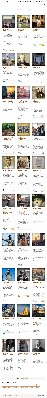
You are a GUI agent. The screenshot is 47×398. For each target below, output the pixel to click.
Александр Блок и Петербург (37, 209)
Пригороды (42, 4)
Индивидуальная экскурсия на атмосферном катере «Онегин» (38, 320)
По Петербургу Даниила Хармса (8, 319)
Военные (16, 387)
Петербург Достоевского (23, 67)
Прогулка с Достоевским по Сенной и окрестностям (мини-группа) (8, 69)
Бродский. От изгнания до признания (23, 283)
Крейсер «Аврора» (35, 387)
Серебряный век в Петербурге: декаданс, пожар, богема (23, 138)
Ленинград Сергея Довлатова (37, 171)
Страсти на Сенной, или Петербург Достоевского (8, 100)
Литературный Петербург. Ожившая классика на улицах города (7, 31)
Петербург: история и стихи (37, 247)
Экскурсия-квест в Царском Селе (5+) (22, 30)
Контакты (42, 395)
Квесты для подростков (8, 389)
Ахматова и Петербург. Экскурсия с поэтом (23, 209)
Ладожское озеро (25, 387)
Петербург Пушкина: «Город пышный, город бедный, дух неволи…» (23, 172)
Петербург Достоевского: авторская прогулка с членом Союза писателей (23, 101)
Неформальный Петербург (36, 30)
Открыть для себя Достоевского (37, 100)
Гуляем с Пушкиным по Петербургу (7, 247)
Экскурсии (34, 1)
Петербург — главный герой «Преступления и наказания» (23, 354)
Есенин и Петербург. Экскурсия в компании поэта (8, 172)
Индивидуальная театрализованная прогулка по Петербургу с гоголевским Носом (8, 210)
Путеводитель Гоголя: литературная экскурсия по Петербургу (8, 284)
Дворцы (24, 1)
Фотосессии (31, 389)
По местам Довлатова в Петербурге (38, 138)
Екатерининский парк (21, 389)
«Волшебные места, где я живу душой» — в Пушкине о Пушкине (8, 138)
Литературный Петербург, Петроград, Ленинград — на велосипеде (8, 355)
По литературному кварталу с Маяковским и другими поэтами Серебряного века (38, 284)
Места (40, 1)
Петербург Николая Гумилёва (37, 354)
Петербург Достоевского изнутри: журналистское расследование (23, 248)
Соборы (29, 1)
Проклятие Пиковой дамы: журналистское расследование (38, 69)
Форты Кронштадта (7, 387)
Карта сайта (39, 395)
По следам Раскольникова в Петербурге (21, 320)
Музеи (19, 1)
